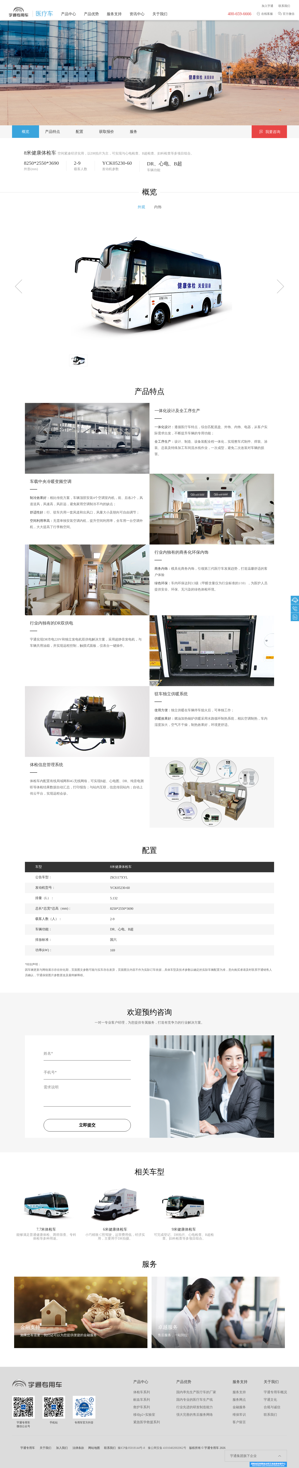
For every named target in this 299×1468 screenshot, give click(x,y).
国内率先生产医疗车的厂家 (196, 1392)
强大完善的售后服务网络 (194, 1414)
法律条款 (78, 1447)
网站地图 (94, 1447)
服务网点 (239, 1399)
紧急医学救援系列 (146, 1422)
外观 (141, 207)
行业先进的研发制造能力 (194, 1407)
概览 (25, 132)
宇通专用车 (27, 1447)
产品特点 (52, 132)
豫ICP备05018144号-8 (131, 1447)
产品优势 (91, 14)
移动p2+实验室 (144, 1414)
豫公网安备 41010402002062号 (167, 1447)
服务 (133, 132)
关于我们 (159, 14)
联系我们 (284, 5)
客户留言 (239, 1422)
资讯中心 (137, 14)
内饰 (158, 207)
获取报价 (106, 132)
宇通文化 (270, 1399)
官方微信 (286, 13)
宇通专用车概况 (275, 1392)
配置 (79, 132)
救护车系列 (141, 1407)
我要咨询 (270, 131)
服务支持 (114, 14)
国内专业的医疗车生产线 (194, 1399)
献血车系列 (141, 1399)
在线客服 (264, 13)
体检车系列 (141, 1392)
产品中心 (68, 14)
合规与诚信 (272, 1407)
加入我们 (62, 1447)
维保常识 (239, 1414)
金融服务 (239, 1407)
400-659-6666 (239, 13)
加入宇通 (267, 5)
